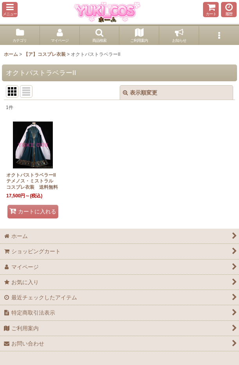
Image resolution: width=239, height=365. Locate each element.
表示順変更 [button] (140, 92)
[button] (10, 9)
